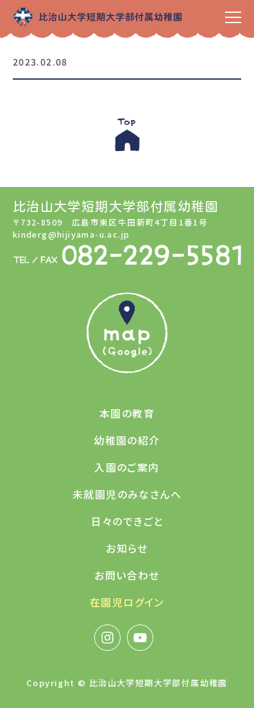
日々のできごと (127, 521)
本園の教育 (127, 413)
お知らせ (127, 548)
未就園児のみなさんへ (127, 494)
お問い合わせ (126, 575)
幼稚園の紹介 (127, 440)
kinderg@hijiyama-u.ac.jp (71, 234)
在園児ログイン (127, 602)
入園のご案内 (126, 467)
